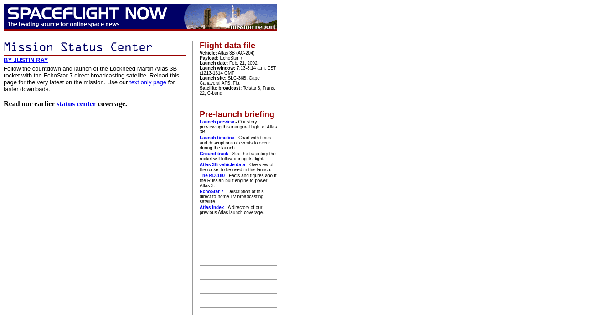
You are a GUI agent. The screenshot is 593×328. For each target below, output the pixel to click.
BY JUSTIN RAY (26, 59)
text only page (147, 82)
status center (76, 104)
